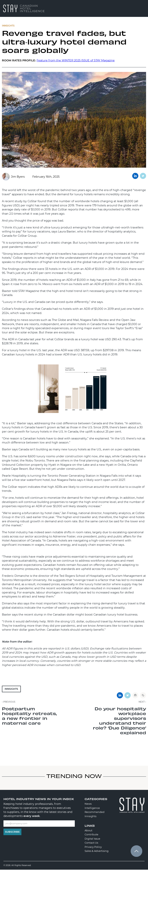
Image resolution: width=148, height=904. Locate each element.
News (88, 803)
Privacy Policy (93, 846)
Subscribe (12, 831)
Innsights (11, 688)
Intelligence (92, 807)
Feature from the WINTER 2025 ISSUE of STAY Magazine (76, 60)
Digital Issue (92, 838)
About (88, 830)
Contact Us (91, 842)
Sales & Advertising (96, 850)
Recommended (94, 811)
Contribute (91, 834)
